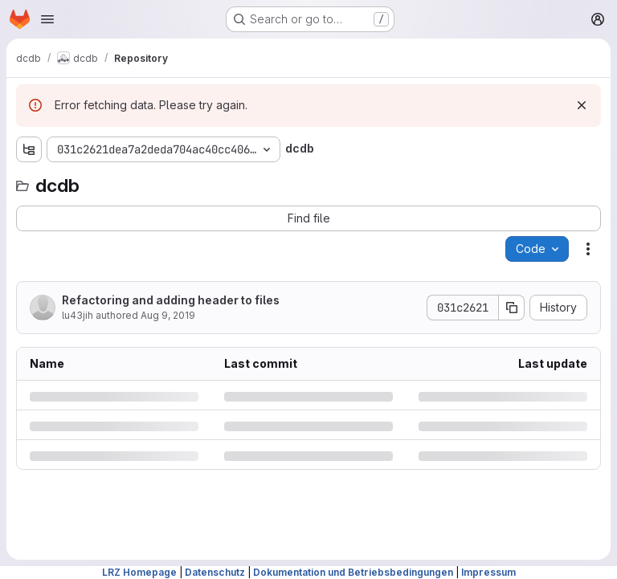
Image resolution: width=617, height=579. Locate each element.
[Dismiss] (581, 105)
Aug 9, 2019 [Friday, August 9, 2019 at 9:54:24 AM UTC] (168, 315)
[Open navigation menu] (47, 19)
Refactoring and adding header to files (171, 300)
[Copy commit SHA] (512, 307)
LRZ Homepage (139, 572)
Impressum (488, 572)
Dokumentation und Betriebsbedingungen (353, 572)
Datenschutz (215, 572)
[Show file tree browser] (29, 149)
